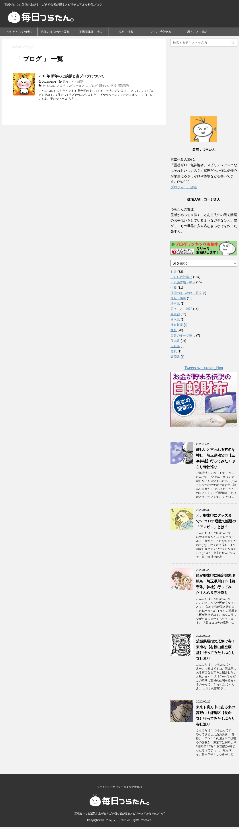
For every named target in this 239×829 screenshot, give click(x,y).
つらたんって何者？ (20, 31)
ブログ (93, 85)
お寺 (173, 271)
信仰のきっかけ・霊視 (55, 31)
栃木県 (175, 319)
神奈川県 (176, 325)
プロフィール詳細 (183, 187)
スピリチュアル (77, 85)
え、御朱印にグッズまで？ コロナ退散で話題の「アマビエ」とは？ (216, 521)
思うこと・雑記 (197, 31)
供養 (173, 287)
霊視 (173, 351)
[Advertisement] (203, 76)
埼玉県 (175, 303)
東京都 (175, 314)
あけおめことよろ (54, 85)
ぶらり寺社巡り (161, 31)
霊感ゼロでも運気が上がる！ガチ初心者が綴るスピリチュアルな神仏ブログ (119, 811)
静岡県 (175, 356)
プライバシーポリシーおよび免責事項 (119, 785)
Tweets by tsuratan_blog (203, 368)
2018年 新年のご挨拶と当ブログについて (71, 76)
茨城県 (175, 340)
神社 (173, 330)
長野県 (175, 346)
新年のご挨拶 (107, 85)
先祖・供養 (126, 31)
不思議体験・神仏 (90, 31)
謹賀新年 (124, 85)
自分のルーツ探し (182, 335)
